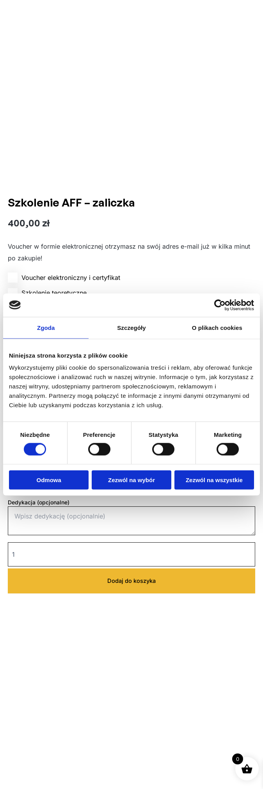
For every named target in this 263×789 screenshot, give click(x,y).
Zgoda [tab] (46, 327)
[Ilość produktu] (131, 554)
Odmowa (49, 480)
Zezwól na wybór (131, 480)
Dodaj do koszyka (131, 580)
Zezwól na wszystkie (214, 480)
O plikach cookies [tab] (217, 327)
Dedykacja (38, 502)
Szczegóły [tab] (131, 327)
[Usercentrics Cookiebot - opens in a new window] (220, 305)
